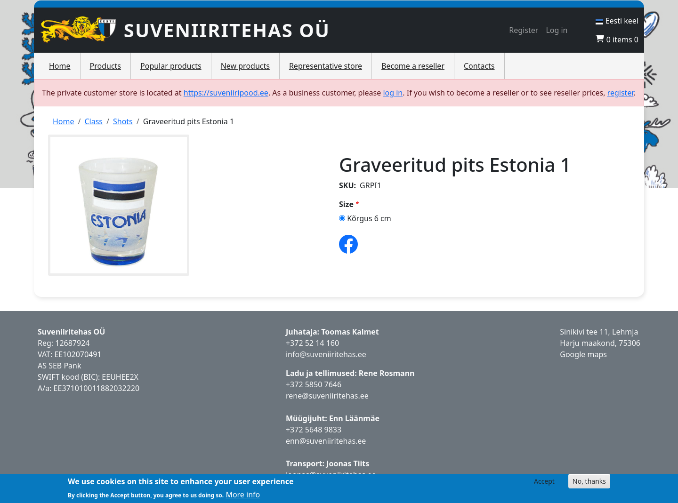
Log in (556, 30)
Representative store (325, 66)
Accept (544, 481)
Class (93, 121)
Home (60, 66)
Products (105, 66)
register (620, 93)
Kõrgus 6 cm (369, 218)
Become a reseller (412, 66)
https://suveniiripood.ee (226, 93)
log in (393, 93)
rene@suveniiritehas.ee (327, 396)
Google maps (583, 354)
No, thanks (589, 481)
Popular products (171, 66)
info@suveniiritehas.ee (326, 354)
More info (243, 494)
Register (523, 30)
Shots (123, 121)
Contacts (479, 66)
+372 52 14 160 (312, 343)
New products (245, 66)
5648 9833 (324, 429)
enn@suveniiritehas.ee (326, 441)
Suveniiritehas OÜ (227, 30)
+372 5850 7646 (313, 384)
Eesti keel (617, 21)
